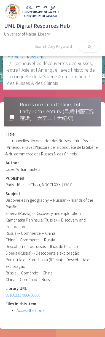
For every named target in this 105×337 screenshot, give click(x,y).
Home (13, 56)
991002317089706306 (23, 295)
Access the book (30, 310)
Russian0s (36, 56)
